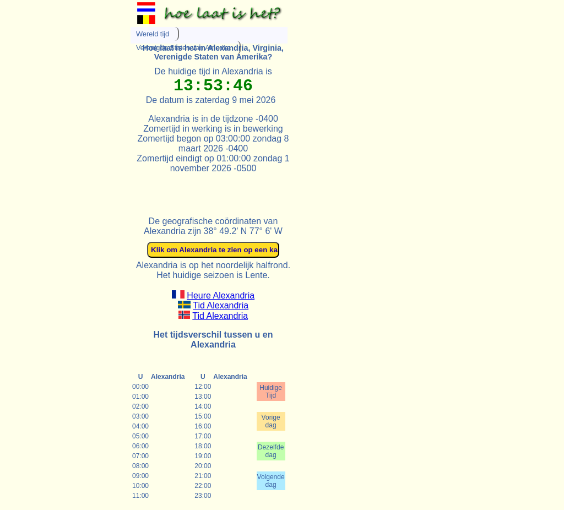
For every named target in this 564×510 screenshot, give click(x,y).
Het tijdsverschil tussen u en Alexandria (213, 339)
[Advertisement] (259, 190)
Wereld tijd (152, 34)
